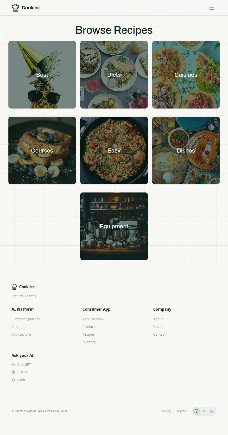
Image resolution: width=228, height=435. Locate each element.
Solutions (19, 326)
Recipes (88, 334)
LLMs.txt (147, 411)
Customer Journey (26, 319)
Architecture (21, 334)
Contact (159, 334)
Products (89, 326)
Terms (181, 411)
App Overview (93, 319)
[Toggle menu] (211, 8)
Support (88, 342)
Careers (159, 326)
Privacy (165, 411)
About (158, 319)
